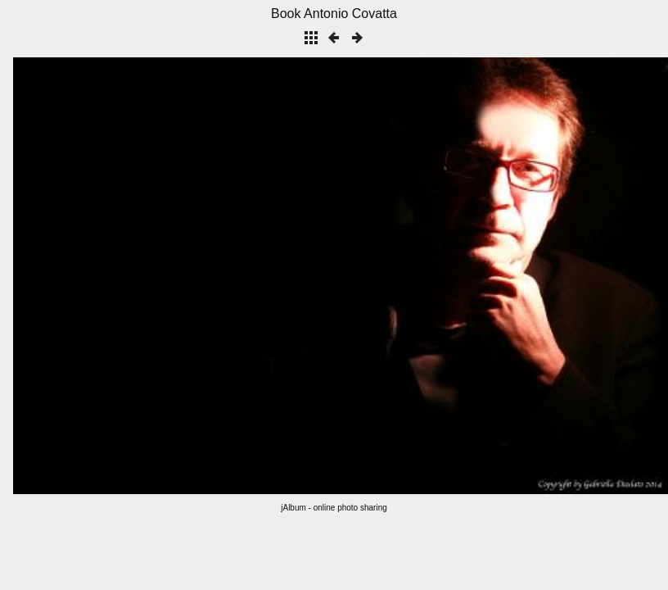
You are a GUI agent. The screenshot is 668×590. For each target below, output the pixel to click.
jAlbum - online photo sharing (334, 507)
